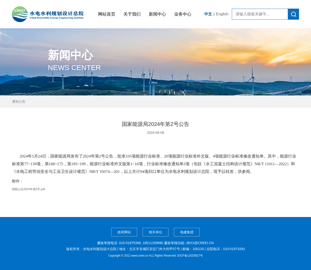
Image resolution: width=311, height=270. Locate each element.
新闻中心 (157, 14)
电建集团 (187, 232)
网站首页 (106, 14)
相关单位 (155, 232)
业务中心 (182, 14)
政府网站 (124, 232)
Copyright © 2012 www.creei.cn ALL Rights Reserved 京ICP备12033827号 (155, 255)
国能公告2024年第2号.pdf (28, 189)
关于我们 (132, 14)
